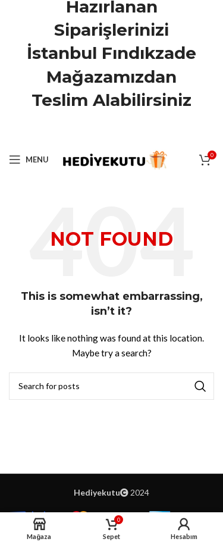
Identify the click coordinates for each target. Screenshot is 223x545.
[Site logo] (114, 159)
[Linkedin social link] (127, 131)
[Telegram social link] (141, 131)
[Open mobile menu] (29, 159)
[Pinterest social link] (112, 131)
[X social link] (96, 131)
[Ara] (111, 386)
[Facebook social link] (81, 131)
